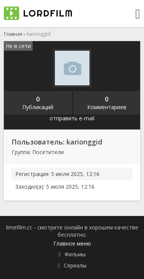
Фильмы (75, 254)
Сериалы (75, 265)
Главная (13, 34)
